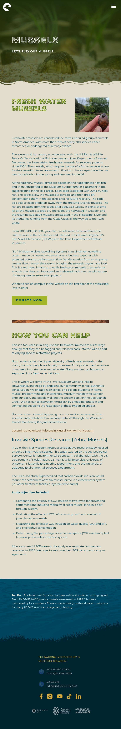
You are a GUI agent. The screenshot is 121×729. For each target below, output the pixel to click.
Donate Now (29, 300)
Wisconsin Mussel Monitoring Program (68, 430)
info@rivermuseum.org (62, 686)
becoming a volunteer (26, 430)
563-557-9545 (53, 682)
